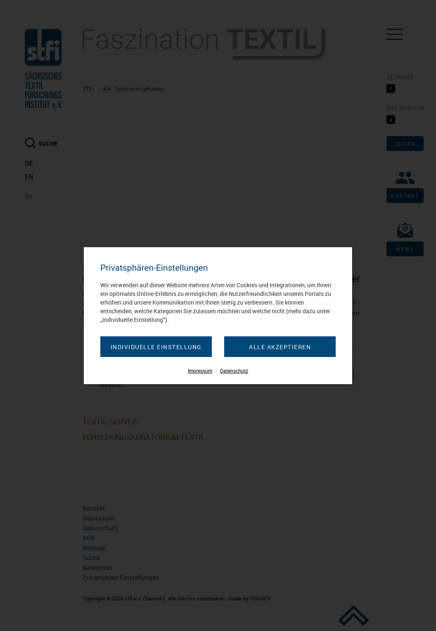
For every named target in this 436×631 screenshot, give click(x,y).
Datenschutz (234, 370)
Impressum (200, 370)
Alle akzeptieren (280, 347)
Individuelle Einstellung (156, 347)
